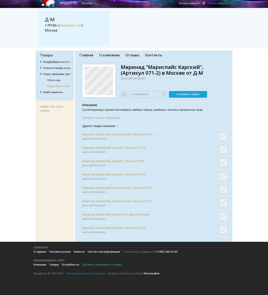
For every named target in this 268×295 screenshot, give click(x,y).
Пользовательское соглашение (85, 273)
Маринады (112, 117)
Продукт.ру (68, 3)
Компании (40, 264)
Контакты (153, 55)
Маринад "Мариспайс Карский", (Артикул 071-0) (113, 228)
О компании (109, 55)
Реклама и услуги (60, 251)
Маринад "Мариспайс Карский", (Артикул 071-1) (113, 147)
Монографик (152, 273)
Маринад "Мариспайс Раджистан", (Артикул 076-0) (115, 214)
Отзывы (132, 55)
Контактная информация (104, 251)
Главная (86, 55)
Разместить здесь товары (52, 108)
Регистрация (218, 3)
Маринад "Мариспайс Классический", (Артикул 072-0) (117, 201)
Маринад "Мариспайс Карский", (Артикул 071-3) (113, 174)
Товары (54, 264)
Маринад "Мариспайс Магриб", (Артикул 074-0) (113, 161)
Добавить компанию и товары (102, 264)
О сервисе (40, 251)
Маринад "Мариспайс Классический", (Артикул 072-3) (117, 188)
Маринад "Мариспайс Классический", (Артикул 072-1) (117, 134)
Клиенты (79, 251)
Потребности (70, 264)
